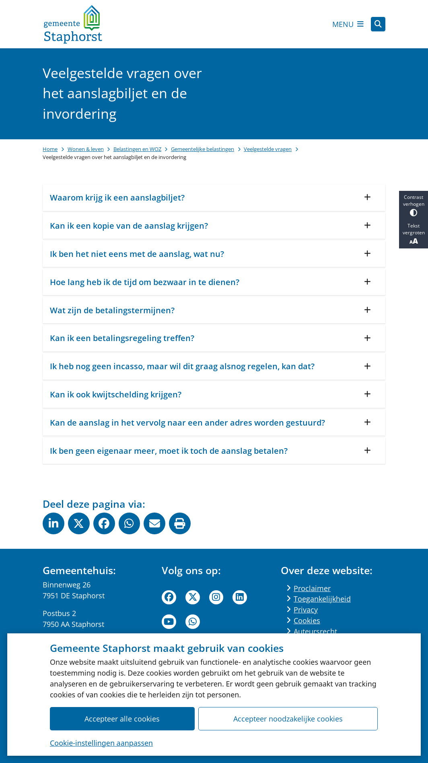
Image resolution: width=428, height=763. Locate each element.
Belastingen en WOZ (137, 149)
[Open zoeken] (378, 24)
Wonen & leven (86, 149)
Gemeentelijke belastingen (202, 149)
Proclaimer (312, 588)
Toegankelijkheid (322, 599)
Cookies (307, 620)
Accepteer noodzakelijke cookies (288, 719)
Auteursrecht (315, 631)
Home (50, 149)
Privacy (306, 609)
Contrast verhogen (413, 205)
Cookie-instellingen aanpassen (101, 743)
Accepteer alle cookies (122, 719)
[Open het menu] (348, 24)
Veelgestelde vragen (268, 149)
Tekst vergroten (413, 234)
